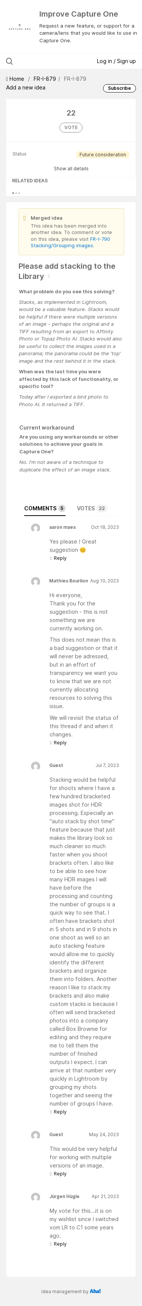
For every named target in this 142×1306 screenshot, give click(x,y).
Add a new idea (25, 87)
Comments (45, 508)
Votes (92, 508)
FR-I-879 (45, 78)
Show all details (71, 168)
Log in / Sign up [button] (116, 61)
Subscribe (119, 88)
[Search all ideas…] (45, 61)
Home (16, 78)
